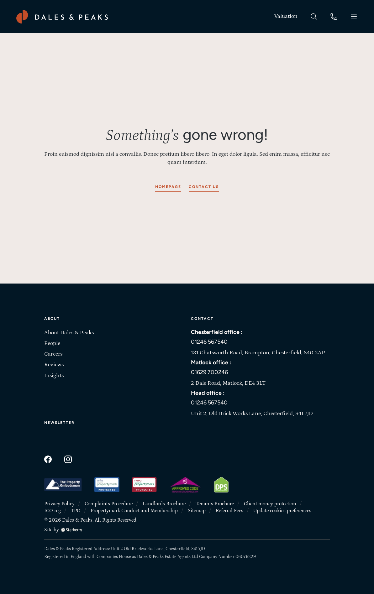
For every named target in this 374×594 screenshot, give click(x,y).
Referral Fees (229, 510)
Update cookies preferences (282, 510)
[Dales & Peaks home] (62, 16)
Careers (53, 354)
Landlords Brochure (164, 504)
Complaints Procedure (109, 504)
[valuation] (286, 16)
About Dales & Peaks (69, 333)
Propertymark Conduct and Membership (134, 510)
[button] (354, 16)
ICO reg (52, 510)
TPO (76, 510)
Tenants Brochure (215, 504)
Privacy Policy (59, 504)
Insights (54, 376)
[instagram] (68, 458)
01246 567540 (209, 341)
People (52, 343)
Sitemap (197, 510)
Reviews (54, 365)
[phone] (334, 16)
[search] (314, 16)
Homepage (168, 187)
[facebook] (48, 458)
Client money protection (270, 504)
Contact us (204, 187)
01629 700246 (209, 372)
